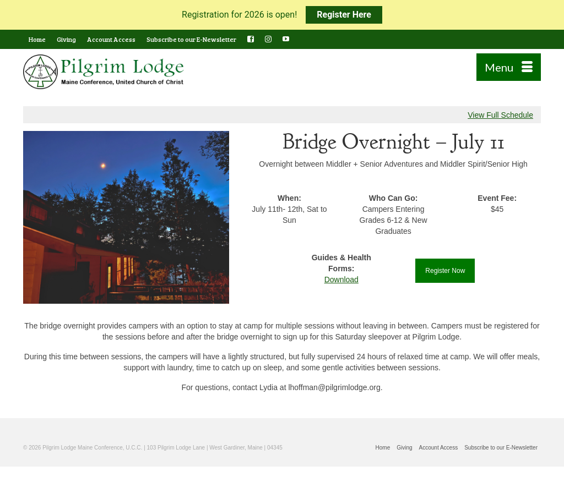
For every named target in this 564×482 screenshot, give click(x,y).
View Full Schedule (500, 115)
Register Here (344, 14)
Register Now (445, 271)
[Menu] (508, 67)
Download (341, 279)
